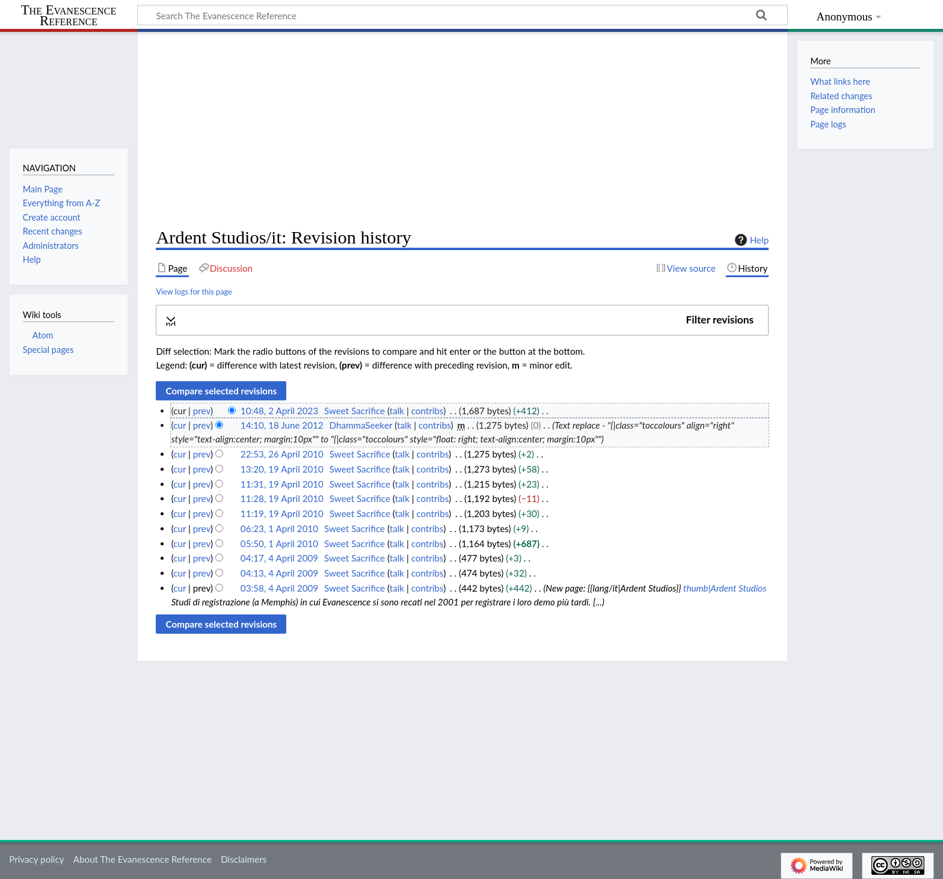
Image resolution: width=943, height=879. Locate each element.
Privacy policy (36, 859)
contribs (427, 410)
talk (397, 410)
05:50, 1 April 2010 (279, 543)
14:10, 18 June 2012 (282, 425)
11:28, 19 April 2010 (282, 498)
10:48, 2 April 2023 (279, 410)
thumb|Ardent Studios (724, 588)
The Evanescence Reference (69, 16)
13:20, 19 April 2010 (282, 469)
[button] (462, 320)
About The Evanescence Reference (142, 859)
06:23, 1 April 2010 (279, 528)
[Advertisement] (462, 130)
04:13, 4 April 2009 (279, 573)
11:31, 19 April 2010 (282, 484)
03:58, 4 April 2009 (279, 588)
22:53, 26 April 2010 (282, 454)
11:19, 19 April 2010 (282, 513)
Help (750, 240)
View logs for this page (194, 291)
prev (201, 410)
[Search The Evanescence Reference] (462, 15)
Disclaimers (243, 859)
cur (179, 425)
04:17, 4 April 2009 (279, 558)
